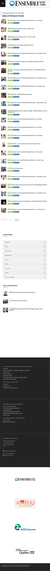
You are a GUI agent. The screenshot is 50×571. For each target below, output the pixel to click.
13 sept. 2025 (10, 101)
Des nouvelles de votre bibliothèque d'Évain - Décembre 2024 (27, 176)
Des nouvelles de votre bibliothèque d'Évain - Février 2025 (26, 160)
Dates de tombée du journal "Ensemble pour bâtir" (16, 370)
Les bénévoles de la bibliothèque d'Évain (20, 45)
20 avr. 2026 (11, 291)
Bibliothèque (16, 31)
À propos (5, 368)
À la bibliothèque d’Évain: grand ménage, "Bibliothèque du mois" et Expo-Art (28, 111)
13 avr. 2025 (10, 142)
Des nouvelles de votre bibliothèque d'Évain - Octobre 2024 (26, 209)
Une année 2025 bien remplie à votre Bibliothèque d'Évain (26, 61)
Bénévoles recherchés (9, 422)
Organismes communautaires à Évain (13, 413)
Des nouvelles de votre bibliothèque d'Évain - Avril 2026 (25, 20)
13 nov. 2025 (10, 68)
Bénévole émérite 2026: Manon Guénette (22, 292)
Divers (6, 272)
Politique (7, 268)
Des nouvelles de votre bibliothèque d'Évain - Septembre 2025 (27, 102)
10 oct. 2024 (10, 208)
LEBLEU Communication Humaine (20, 566)
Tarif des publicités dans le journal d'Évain (15, 377)
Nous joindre (6, 420)
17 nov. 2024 (10, 191)
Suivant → (17, 219)
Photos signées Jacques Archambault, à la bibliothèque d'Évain (27, 201)
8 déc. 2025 (10, 52)
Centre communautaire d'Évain (11, 411)
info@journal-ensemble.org (9, 451)
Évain (6, 246)
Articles (5, 384)
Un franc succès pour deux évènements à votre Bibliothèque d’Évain (26, 70)
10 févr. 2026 (10, 35)
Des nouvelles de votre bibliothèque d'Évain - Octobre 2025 (26, 86)
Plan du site (6, 386)
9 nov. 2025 (10, 76)
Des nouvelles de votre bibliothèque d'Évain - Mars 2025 (25, 152)
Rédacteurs (6, 372)
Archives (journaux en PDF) (10, 387)
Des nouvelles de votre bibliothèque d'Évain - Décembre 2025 (27, 53)
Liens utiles (6, 415)
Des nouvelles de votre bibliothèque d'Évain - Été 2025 (25, 119)
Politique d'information (9, 379)
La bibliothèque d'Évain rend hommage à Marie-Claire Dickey (26, 309)
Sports (7, 259)
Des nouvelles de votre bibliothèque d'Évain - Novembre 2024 (27, 193)
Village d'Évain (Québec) (9, 406)
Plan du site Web (9, 277)
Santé (6, 264)
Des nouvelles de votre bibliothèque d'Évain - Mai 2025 (25, 127)
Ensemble (7, 242)
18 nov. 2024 (10, 183)
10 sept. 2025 (10, 109)
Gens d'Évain (8, 251)
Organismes (10, 31)
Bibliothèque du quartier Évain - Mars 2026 (21, 28)
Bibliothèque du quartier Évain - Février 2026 (21, 37)
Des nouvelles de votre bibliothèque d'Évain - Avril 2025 (25, 135)
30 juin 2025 (10, 117)
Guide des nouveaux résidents (11, 408)
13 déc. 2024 (10, 167)
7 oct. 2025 (10, 93)
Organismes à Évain (13, 13)
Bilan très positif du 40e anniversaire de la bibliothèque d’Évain (27, 184)
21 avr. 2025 (10, 134)
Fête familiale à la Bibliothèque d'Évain (20, 94)
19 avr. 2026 (11, 307)
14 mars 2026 (10, 27)
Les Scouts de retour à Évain (18, 300)
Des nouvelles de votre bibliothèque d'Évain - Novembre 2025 (27, 78)
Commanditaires (7, 375)
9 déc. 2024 (10, 175)
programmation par (6, 566)
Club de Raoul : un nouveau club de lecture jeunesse (24, 143)
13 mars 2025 (10, 150)
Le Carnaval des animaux (15, 168)
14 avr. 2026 (10, 19)
